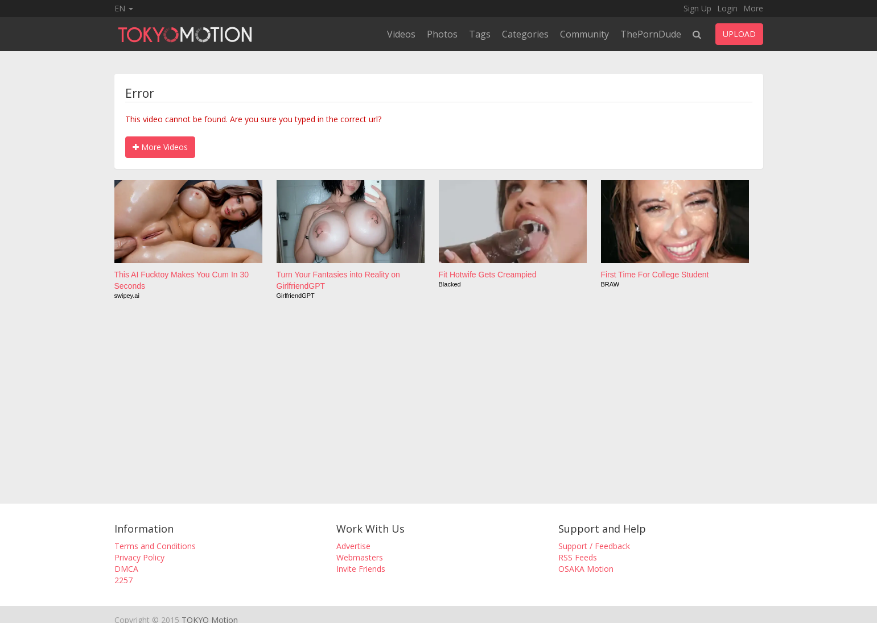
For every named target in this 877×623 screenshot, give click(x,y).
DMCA (126, 568)
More (753, 8)
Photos (442, 34)
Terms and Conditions (155, 546)
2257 (123, 580)
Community (584, 34)
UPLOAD (739, 33)
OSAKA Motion (586, 568)
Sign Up (697, 8)
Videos (401, 34)
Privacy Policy (139, 557)
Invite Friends (360, 568)
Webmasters (359, 557)
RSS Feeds (577, 557)
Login (727, 8)
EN (123, 8)
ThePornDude (650, 34)
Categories (525, 34)
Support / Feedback (594, 546)
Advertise (353, 546)
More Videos (160, 147)
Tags (480, 34)
